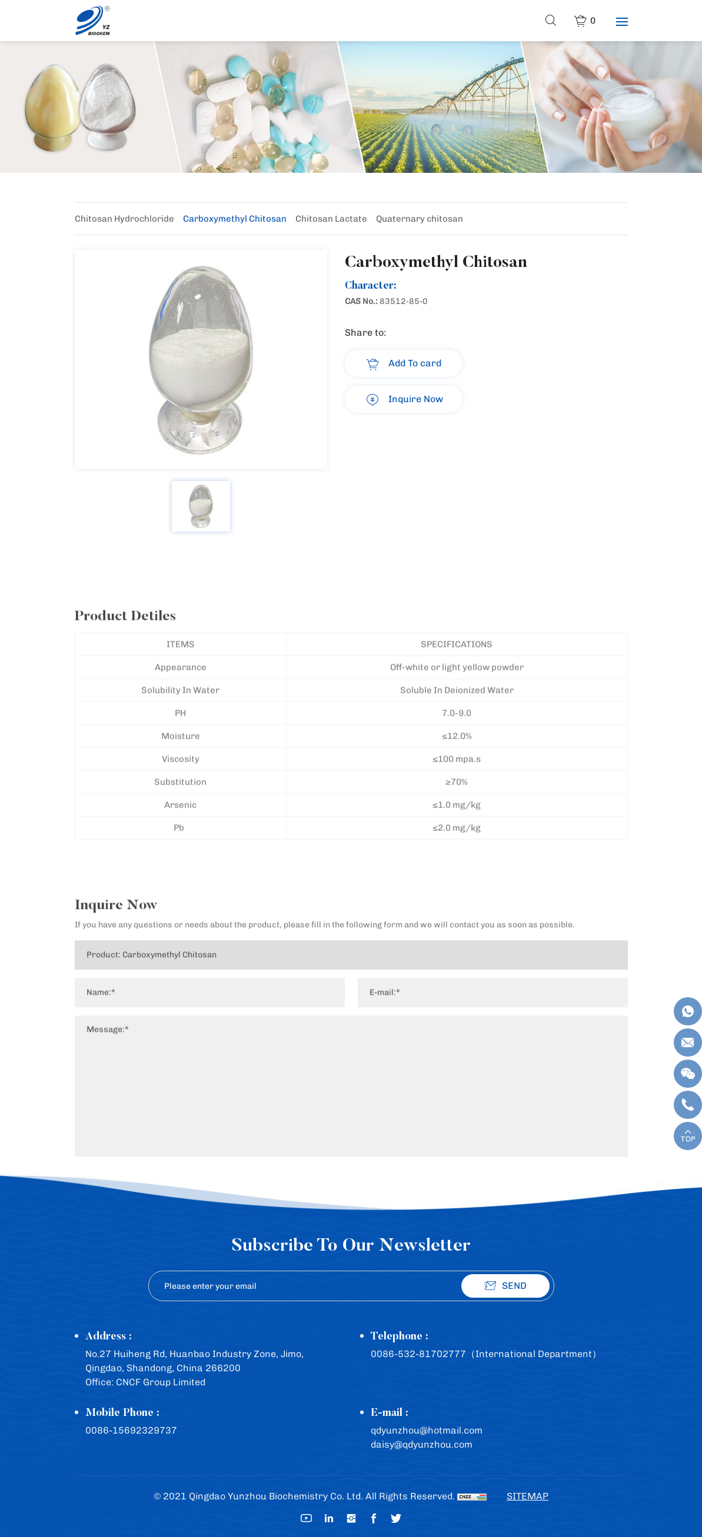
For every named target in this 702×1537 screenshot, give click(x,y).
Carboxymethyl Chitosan (235, 218)
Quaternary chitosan (419, 218)
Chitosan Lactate (331, 218)
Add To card (414, 363)
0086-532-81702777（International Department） (486, 1353)
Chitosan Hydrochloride (124, 218)
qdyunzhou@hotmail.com (427, 1430)
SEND (514, 1285)
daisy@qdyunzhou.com (422, 1444)
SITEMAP (527, 1496)
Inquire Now (415, 399)
